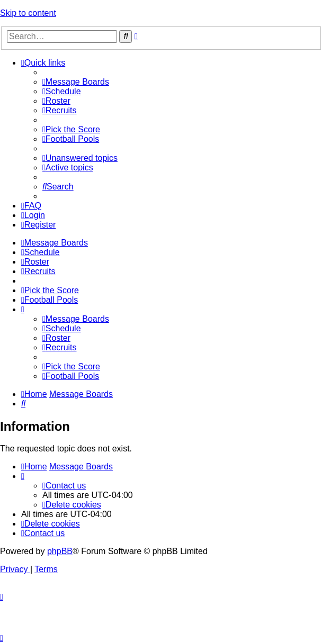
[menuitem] (75, 81)
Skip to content (28, 12)
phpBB (60, 551)
